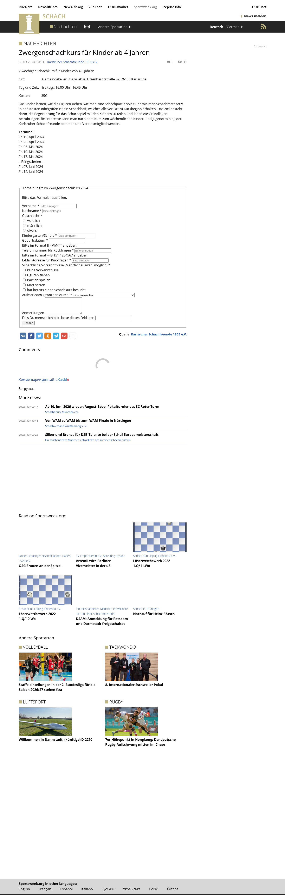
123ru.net (259, 7)
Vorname (31, 205)
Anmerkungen (33, 316)
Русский (108, 889)
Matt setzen (34, 285)
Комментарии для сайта (44, 382)
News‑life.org (73, 7)
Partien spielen (36, 280)
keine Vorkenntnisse (41, 270)
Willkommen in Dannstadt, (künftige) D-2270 (55, 742)
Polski (153, 889)
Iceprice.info (172, 7)
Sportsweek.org (145, 7)
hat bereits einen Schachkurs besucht (54, 290)
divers (30, 230)
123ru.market (118, 7)
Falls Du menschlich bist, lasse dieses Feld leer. (58, 321)
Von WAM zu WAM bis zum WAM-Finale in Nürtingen (88, 423)
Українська (132, 889)
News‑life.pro (48, 7)
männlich (32, 225)
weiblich (31, 220)
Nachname (32, 210)
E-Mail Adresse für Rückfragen (47, 260)
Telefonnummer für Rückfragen (48, 250)
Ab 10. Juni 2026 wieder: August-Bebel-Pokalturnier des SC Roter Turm (102, 409)
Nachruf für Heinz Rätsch (154, 617)
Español (66, 889)
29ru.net (95, 7)
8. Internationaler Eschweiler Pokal (134, 688)
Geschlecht (32, 215)
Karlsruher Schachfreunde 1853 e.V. (72, 62)
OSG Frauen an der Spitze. (40, 569)
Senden (28, 326)
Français (45, 889)
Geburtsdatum (35, 240)
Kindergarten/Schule (40, 235)
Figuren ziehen (36, 275)
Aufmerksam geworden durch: (47, 295)
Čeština (173, 889)
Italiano (87, 889)
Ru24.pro (25, 7)
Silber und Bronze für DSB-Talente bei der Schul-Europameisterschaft (101, 437)
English (24, 889)
